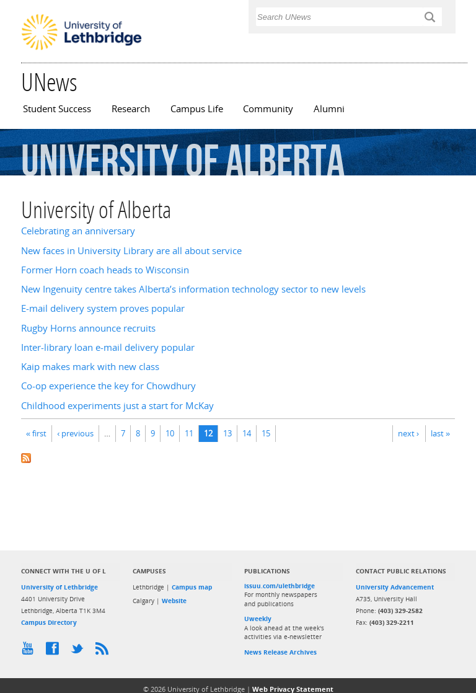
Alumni (329, 108)
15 (266, 433)
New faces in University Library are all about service (131, 250)
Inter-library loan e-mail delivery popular (108, 347)
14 (246, 433)
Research (131, 108)
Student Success (57, 108)
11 (189, 433)
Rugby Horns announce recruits (88, 328)
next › (408, 433)
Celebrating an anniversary (78, 230)
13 (227, 433)
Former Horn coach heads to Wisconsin (105, 269)
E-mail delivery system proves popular (103, 308)
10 (169, 433)
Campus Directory (49, 622)
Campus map (192, 587)
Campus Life (196, 108)
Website (174, 600)
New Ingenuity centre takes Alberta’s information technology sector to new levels (193, 289)
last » (440, 433)
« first (36, 433)
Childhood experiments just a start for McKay (117, 405)
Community (268, 108)
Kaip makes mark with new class (90, 366)
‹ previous (75, 433)
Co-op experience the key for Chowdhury (108, 385)
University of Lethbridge (59, 587)
